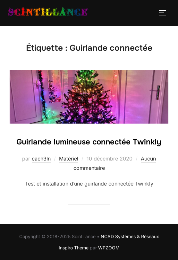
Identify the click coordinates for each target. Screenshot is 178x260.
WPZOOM (109, 247)
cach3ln (41, 158)
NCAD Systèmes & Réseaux (130, 236)
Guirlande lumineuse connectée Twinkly (88, 142)
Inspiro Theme (74, 247)
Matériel (68, 158)
